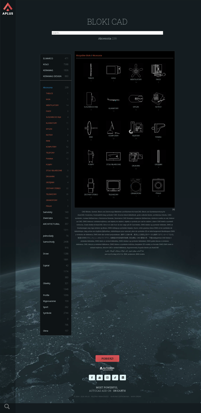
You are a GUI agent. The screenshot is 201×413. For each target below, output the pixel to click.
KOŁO (59, 66)
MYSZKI (61, 131)
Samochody (59, 243)
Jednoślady (59, 237)
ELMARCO (59, 60)
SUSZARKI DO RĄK (61, 119)
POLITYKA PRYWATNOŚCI (102, 399)
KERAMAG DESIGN (59, 78)
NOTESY (61, 137)
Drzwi (59, 255)
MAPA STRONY (138, 399)
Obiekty (59, 285)
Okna (59, 332)
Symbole (59, 315)
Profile (59, 297)
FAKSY (61, 113)
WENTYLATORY (61, 107)
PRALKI (61, 208)
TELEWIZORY (61, 196)
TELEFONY (61, 154)
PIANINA (61, 160)
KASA (61, 101)
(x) (176, 219)
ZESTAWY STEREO (61, 190)
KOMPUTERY (61, 148)
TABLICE (61, 95)
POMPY (61, 166)
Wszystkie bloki (86, 57)
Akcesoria (59, 89)
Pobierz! (109, 362)
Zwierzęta (59, 220)
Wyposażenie (59, 303)
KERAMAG (59, 72)
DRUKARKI (61, 178)
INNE (61, 143)
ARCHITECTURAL (59, 226)
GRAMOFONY (61, 202)
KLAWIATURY (61, 125)
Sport (59, 309)
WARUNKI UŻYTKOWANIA (121, 399)
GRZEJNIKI (61, 184)
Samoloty (59, 214)
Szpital (59, 267)
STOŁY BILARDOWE (61, 172)
